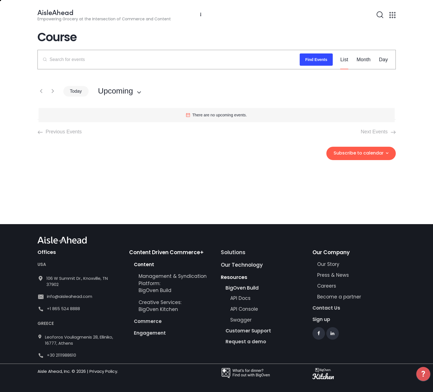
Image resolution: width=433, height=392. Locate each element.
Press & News (333, 275)
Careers (326, 286)
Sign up (321, 319)
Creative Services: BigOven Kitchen (160, 306)
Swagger (241, 320)
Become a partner (339, 297)
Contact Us (326, 308)
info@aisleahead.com (69, 296)
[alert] (217, 115)
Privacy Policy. (103, 371)
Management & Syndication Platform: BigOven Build (173, 283)
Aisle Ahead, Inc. (54, 371)
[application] (423, 378)
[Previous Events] (41, 91)
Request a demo (246, 342)
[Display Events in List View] (344, 59)
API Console (244, 309)
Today (76, 91)
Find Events (316, 59)
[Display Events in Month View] (364, 59)
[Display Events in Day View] (383, 59)
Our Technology (242, 265)
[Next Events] (52, 91)
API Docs (240, 298)
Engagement (150, 333)
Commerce (148, 321)
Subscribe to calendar (359, 153)
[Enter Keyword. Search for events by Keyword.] (169, 59)
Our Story (328, 264)
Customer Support (248, 331)
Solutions (233, 252)
